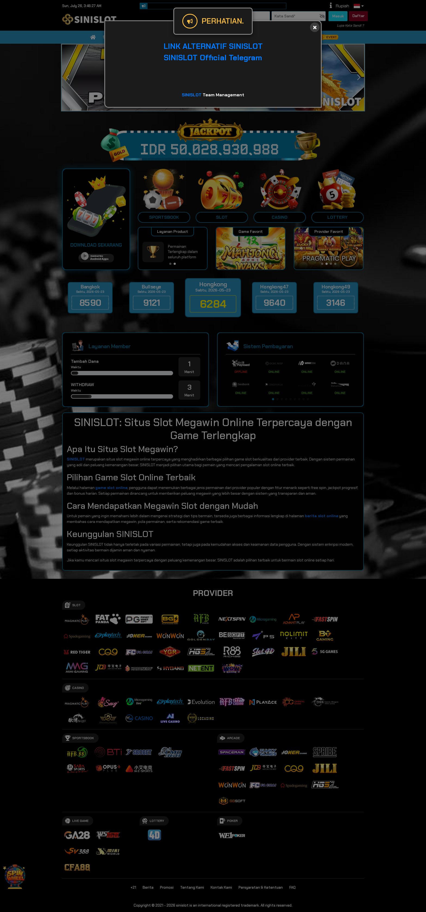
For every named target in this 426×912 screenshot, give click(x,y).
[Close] (315, 27)
